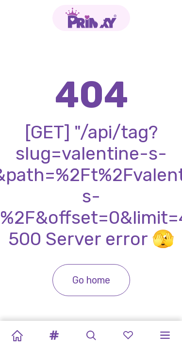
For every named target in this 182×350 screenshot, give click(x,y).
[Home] (17, 335)
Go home (91, 280)
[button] (54, 335)
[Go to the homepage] (91, 18)
